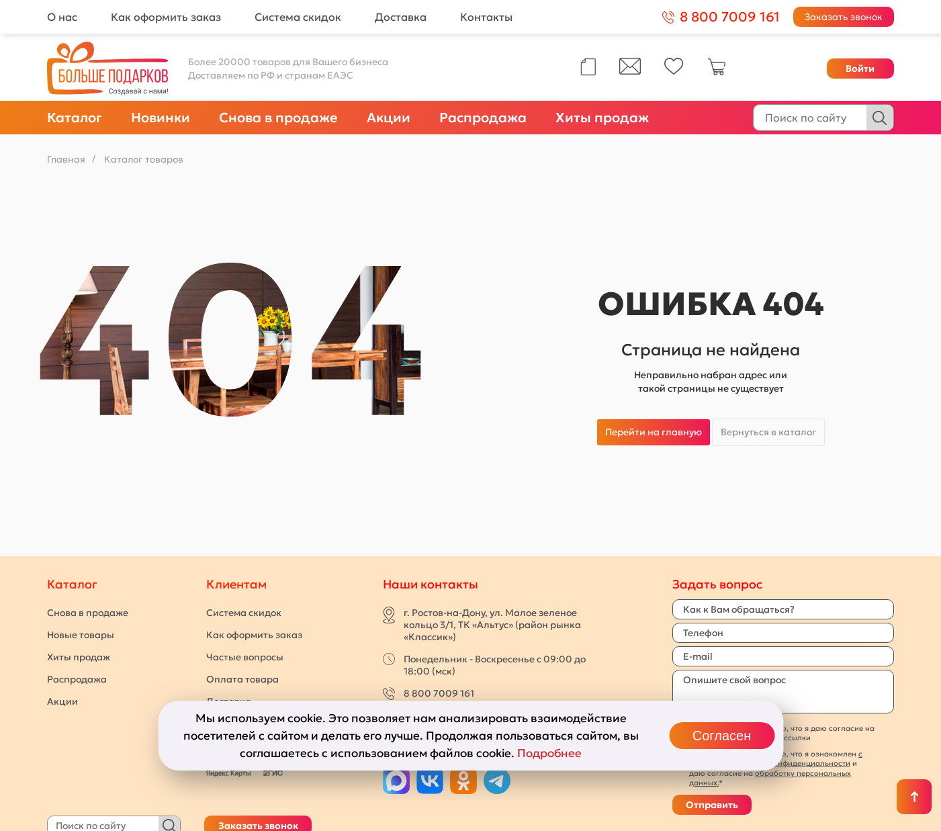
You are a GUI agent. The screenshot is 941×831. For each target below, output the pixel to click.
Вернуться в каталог (768, 432)
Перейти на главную (653, 432)
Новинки (160, 117)
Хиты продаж (602, 117)
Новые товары (80, 635)
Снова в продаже (278, 117)
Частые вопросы (244, 657)
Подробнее (549, 753)
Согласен (721, 735)
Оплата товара (242, 679)
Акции (388, 117)
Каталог (74, 117)
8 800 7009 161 (439, 693)
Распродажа (483, 117)
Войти (860, 68)
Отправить (712, 805)
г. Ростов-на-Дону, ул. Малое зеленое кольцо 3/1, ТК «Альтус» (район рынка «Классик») (492, 625)
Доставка (401, 17)
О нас (62, 17)
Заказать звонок (844, 17)
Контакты (486, 17)
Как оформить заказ (166, 17)
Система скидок (298, 17)
